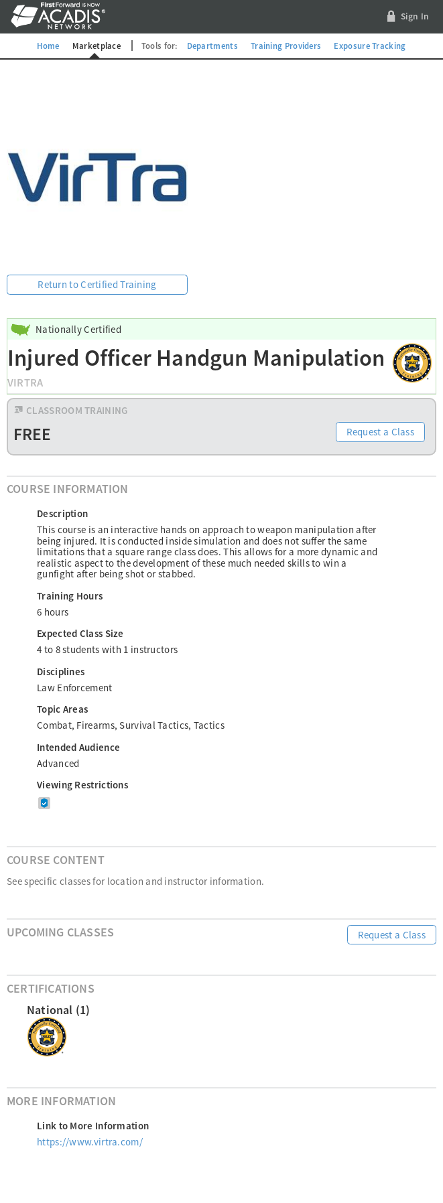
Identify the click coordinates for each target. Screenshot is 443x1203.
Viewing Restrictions (82, 784)
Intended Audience (78, 747)
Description (62, 513)
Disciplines (60, 671)
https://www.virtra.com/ (90, 1141)
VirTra (25, 383)
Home (48, 45)
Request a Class (380, 431)
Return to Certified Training (97, 284)
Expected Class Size (80, 633)
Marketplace (96, 45)
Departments (212, 45)
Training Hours (70, 595)
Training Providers (286, 45)
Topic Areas (62, 709)
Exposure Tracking (369, 45)
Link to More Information (93, 1125)
